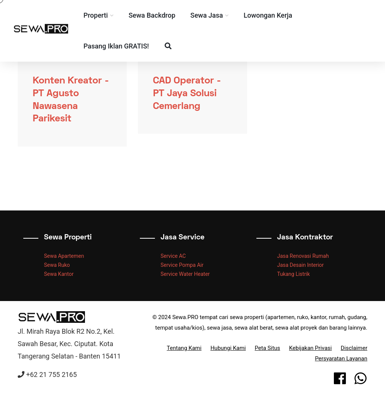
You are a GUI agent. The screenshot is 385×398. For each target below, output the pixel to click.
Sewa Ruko (57, 265)
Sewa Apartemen (64, 256)
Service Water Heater (185, 274)
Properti (107, 15)
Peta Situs (267, 348)
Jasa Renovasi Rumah (303, 256)
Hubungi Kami (228, 348)
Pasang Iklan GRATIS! (128, 46)
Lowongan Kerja (279, 15)
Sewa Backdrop (163, 15)
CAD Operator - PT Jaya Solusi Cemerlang (187, 94)
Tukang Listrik (293, 274)
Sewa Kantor (59, 274)
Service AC (173, 256)
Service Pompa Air (182, 265)
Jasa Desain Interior (300, 265)
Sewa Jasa (218, 15)
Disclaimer (354, 348)
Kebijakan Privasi (310, 348)
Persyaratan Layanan (341, 358)
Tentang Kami (184, 348)
